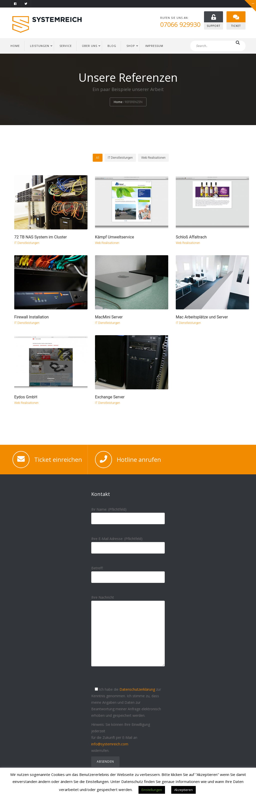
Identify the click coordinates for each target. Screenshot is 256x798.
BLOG (112, 46)
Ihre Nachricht (127, 635)
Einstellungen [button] (152, 789)
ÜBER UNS (89, 46)
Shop (130, 46)
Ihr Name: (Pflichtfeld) (127, 514)
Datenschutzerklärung (137, 689)
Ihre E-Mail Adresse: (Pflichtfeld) (127, 543)
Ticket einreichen (58, 459)
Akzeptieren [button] (183, 789)
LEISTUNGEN (39, 46)
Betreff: (127, 572)
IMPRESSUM (154, 46)
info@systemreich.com (109, 744)
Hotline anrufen (139, 459)
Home (118, 102)
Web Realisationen (107, 243)
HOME (15, 46)
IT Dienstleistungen (26, 243)
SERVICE (66, 46)
